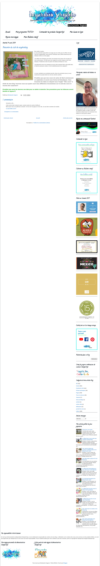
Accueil (7, 32)
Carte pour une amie (87, 429)
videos (77, 411)
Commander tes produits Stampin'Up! (51, 32)
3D (76, 383)
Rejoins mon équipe (11, 37)
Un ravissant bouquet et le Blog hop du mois (88, 479)
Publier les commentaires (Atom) (42, 122)
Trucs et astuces (80, 395)
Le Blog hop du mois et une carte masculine (89, 499)
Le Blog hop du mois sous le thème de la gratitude (89, 489)
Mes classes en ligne (76, 32)
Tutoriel (78, 397)
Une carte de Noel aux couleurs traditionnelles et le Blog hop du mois (89, 450)
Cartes (77, 386)
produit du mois (80, 409)
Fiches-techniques (80, 390)
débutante (78, 406)
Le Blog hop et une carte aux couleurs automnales (89, 439)
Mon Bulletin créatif (31, 37)
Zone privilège (79, 399)
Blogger (65, 563)
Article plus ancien (67, 118)
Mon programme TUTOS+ (25, 32)
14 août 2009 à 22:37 (11, 108)
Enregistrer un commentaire (11, 111)
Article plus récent (8, 118)
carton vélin (79, 404)
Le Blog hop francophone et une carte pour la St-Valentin (89, 469)
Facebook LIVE (80, 388)
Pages (77, 392)
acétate (78, 402)
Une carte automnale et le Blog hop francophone (88, 519)
